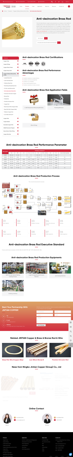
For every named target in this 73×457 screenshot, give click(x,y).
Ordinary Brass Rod (8, 83)
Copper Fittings (7, 64)
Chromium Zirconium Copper (10, 93)
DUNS (43, 450)
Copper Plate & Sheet (8, 67)
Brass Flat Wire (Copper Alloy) (10, 109)
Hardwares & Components (27, 441)
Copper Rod (6, 104)
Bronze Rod (6, 96)
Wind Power (24, 447)
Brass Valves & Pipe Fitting (9, 131)
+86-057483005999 (21, 1)
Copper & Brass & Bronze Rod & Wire (21, 11)
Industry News (44, 447)
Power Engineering (25, 443)
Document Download (46, 441)
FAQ (43, 443)
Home (21, 6)
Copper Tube (6, 61)
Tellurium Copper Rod (8, 112)
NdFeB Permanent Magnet (9, 127)
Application (39, 6)
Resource (54, 6)
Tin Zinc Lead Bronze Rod (9, 88)
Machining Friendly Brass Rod (10, 85)
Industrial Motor (25, 445)
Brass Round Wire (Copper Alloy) (11, 106)
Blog (43, 445)
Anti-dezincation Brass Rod (35, 11)
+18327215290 (42, 1)
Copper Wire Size (7, 134)
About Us (47, 6)
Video (43, 449)
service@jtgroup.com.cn (8, 1)
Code (33, 6)
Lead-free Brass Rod (8, 80)
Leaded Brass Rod (8, 77)
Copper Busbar (7, 121)
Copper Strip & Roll (8, 70)
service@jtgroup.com (20, 420)
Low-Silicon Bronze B (8, 114)
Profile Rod (6, 98)
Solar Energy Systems (26, 449)
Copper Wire (6, 118)
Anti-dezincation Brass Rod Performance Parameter (49, 42)
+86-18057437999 (32, 1)
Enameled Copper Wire (8, 124)
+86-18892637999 (59, 417)
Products (27, 6)
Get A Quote (43, 38)
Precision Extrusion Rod (9, 101)
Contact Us (61, 6)
